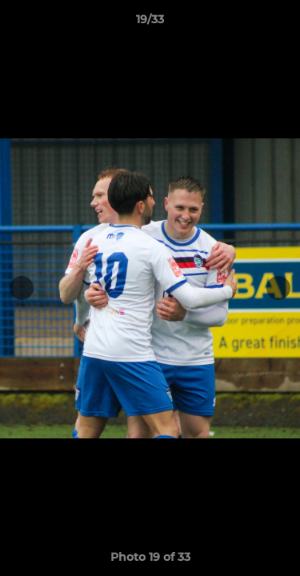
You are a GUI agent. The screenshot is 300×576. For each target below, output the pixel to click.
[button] (280, 23)
